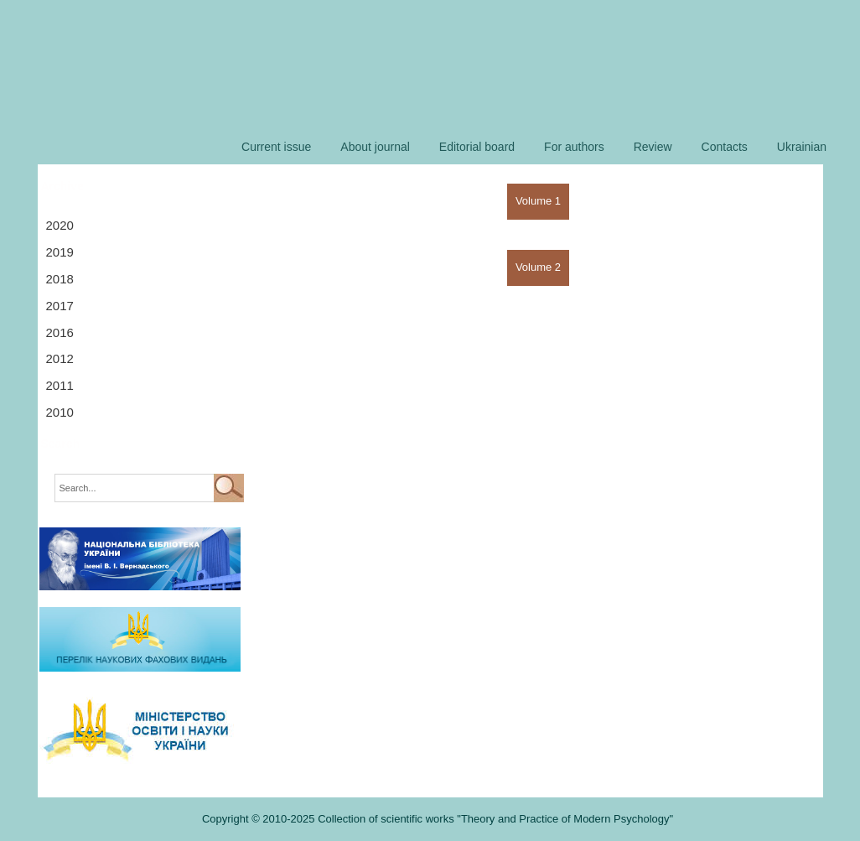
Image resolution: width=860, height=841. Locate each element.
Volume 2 (538, 267)
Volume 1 (538, 201)
